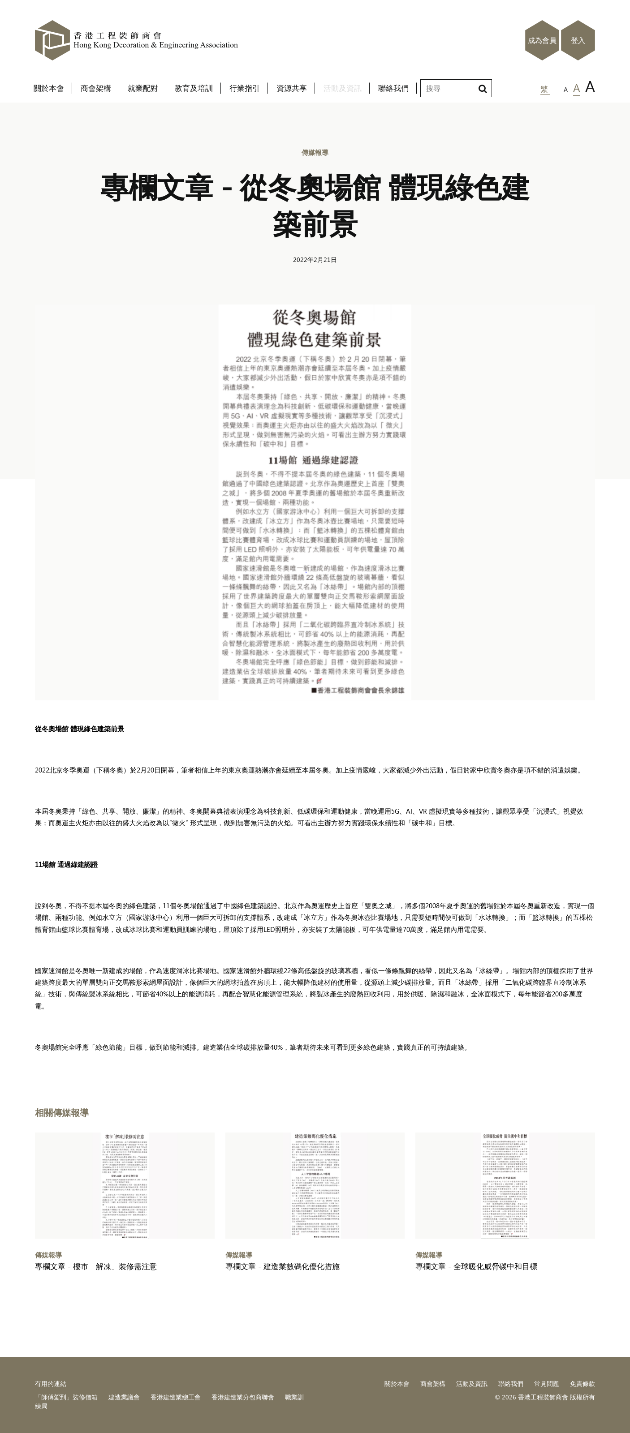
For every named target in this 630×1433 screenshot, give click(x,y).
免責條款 (582, 1383)
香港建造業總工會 (176, 1397)
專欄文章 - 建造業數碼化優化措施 (282, 1266)
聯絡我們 (510, 1383)
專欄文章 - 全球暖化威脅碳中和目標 (476, 1266)
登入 (578, 40)
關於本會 (397, 1383)
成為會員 (542, 40)
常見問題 (546, 1383)
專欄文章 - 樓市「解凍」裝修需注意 (96, 1266)
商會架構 (432, 1383)
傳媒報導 (315, 152)
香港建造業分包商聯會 (242, 1397)
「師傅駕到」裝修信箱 (66, 1397)
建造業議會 (124, 1397)
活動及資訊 (472, 1383)
